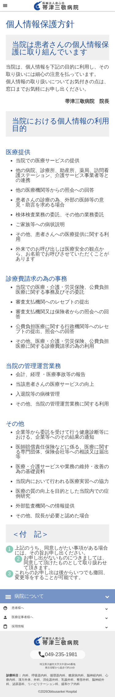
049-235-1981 (58, 654)
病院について (29, 596)
